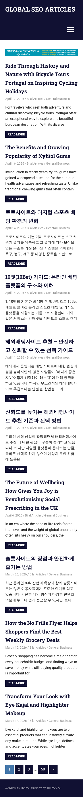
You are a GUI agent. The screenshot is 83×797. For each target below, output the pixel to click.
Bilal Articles (35, 99)
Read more (16, 134)
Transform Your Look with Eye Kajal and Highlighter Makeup (39, 705)
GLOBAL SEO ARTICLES (40, 9)
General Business (58, 99)
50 (43, 769)
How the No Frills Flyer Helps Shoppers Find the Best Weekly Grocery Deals (40, 631)
